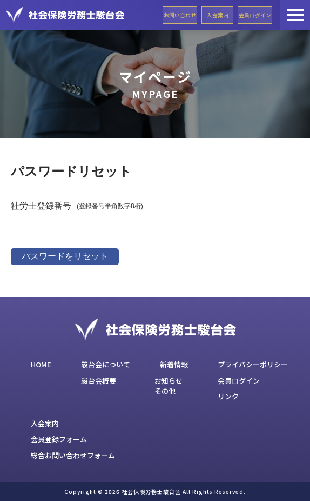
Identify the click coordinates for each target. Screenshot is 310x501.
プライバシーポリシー (253, 364)
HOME (41, 364)
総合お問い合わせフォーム (73, 455)
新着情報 (174, 364)
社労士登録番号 (41, 205)
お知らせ (168, 380)
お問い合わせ (180, 15)
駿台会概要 (98, 380)
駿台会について (105, 364)
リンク (228, 396)
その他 (165, 391)
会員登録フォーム (59, 439)
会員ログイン (255, 15)
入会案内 (217, 15)
